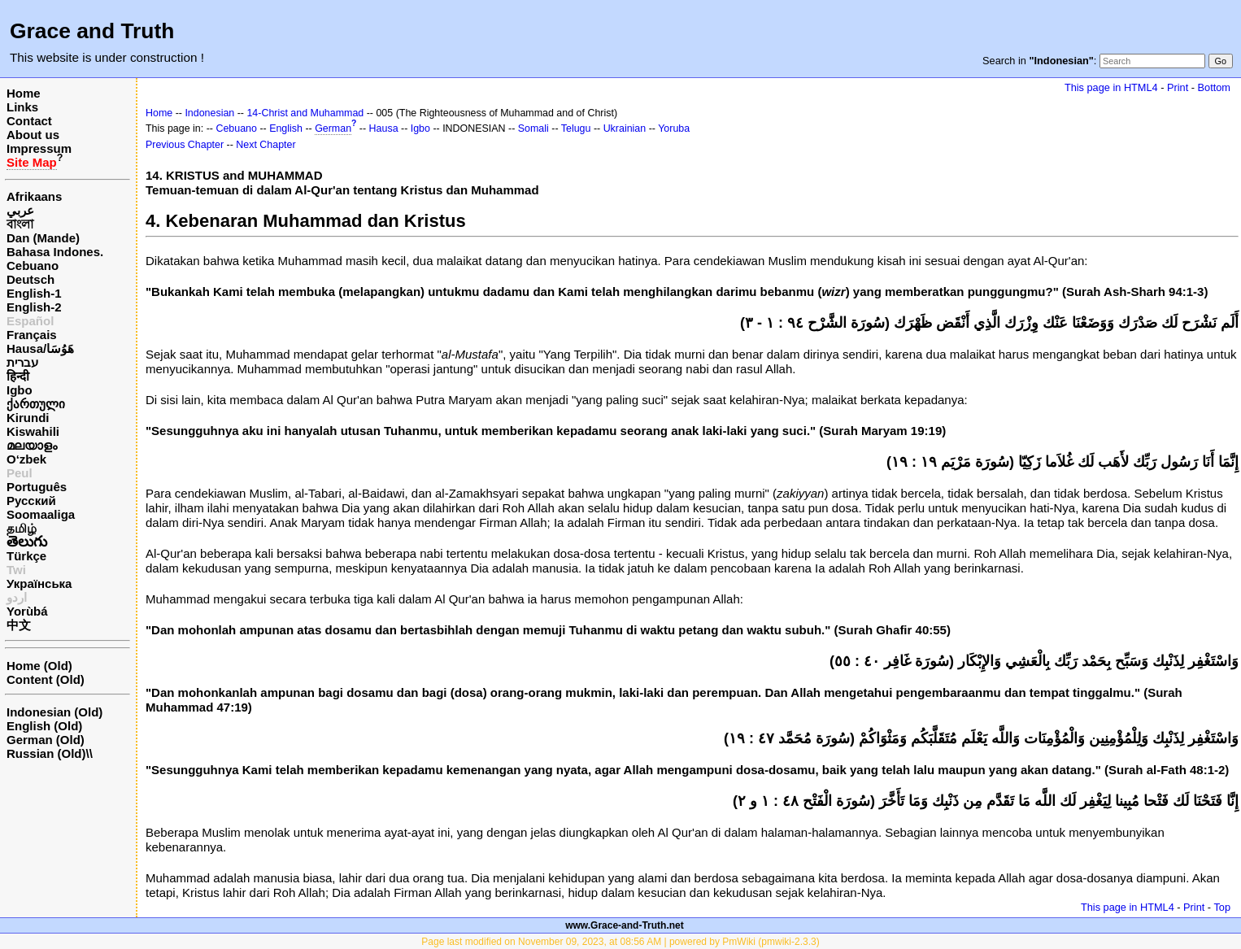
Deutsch (30, 279)
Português (37, 487)
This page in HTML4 (1111, 87)
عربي (20, 210)
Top (1221, 907)
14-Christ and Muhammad (305, 113)
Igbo (20, 390)
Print (1177, 87)
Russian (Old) (46, 753)
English (286, 128)
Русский (31, 500)
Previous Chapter (185, 144)
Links (22, 107)
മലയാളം (32, 445)
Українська (39, 583)
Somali (533, 128)
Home (24, 93)
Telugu (576, 128)
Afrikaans (34, 196)
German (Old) (46, 740)
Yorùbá (27, 611)
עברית (22, 362)
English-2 (34, 307)
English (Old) (44, 726)
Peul (20, 473)
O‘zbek (26, 459)
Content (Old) (46, 679)
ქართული (36, 404)
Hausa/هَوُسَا (40, 348)
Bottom (1214, 87)
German (333, 128)
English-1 (34, 293)
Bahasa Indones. (55, 252)
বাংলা (20, 224)
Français (32, 335)
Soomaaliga (41, 514)
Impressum (39, 148)
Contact (29, 121)
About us (33, 134)
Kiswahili (33, 431)
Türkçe (26, 556)
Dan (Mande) (43, 238)
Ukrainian (625, 128)
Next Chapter (265, 144)
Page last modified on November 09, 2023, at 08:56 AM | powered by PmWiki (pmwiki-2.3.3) (620, 941)
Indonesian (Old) (54, 712)
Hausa (383, 128)
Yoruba (674, 128)
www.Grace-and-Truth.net (624, 925)
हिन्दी (18, 376)
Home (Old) (39, 666)
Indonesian (209, 113)
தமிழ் (22, 528)
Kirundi (28, 417)
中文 (19, 625)
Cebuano (33, 265)
